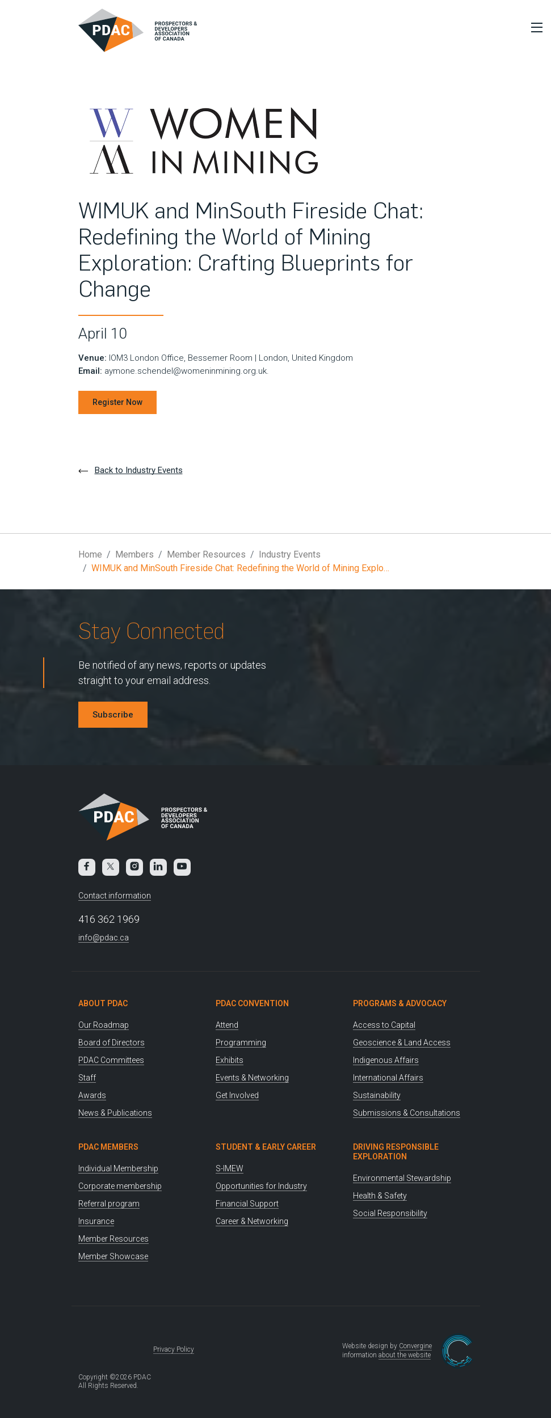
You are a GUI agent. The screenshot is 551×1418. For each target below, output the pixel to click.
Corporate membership (120, 1186)
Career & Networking (252, 1221)
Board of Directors (111, 1042)
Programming (241, 1042)
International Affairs (388, 1077)
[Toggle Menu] (533, 27)
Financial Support (247, 1203)
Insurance (96, 1221)
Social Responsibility (390, 1213)
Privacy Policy (173, 1349)
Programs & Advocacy (400, 1003)
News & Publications (115, 1112)
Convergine (415, 1346)
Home (90, 554)
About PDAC (103, 1003)
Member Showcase (113, 1256)
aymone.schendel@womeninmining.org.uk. (186, 371)
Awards (92, 1095)
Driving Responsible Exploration (396, 1151)
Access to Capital (384, 1024)
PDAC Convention (252, 1003)
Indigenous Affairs (386, 1060)
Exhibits (229, 1060)
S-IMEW (229, 1168)
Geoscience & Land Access (402, 1042)
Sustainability (377, 1095)
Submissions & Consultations (406, 1112)
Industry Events (290, 554)
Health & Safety (380, 1195)
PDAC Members (108, 1146)
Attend (227, 1024)
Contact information (114, 895)
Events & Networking (252, 1077)
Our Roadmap (103, 1024)
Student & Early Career (266, 1146)
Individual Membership (118, 1168)
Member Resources (206, 554)
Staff (87, 1077)
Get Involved (237, 1095)
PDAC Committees (111, 1060)
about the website (404, 1355)
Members (134, 554)
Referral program (109, 1203)
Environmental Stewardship (402, 1178)
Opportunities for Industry (261, 1186)
